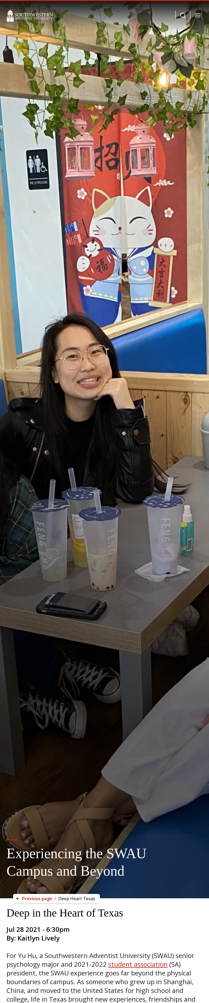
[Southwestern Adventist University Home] (30, 15)
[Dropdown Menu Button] (183, 15)
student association (138, 964)
